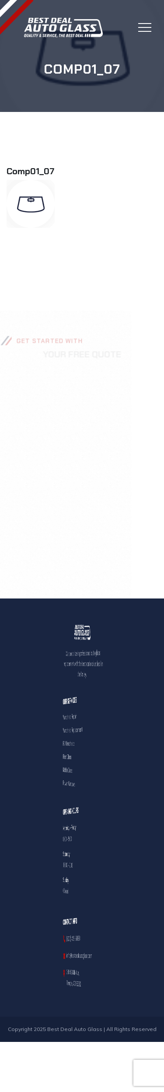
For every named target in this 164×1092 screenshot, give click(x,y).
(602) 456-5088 (80, 938)
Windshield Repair (79, 717)
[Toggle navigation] (144, 27)
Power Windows (79, 783)
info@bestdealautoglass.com (81, 955)
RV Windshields (79, 743)
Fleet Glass (79, 756)
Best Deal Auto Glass (74, 1029)
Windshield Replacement (80, 730)
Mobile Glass (79, 770)
